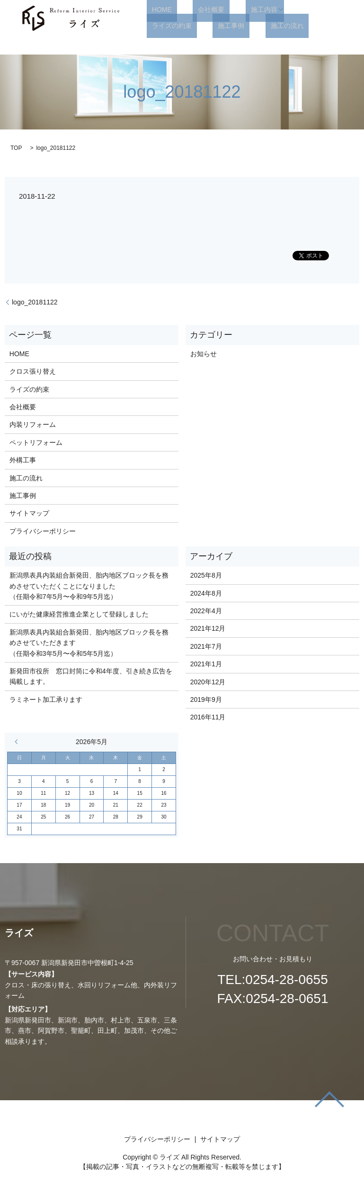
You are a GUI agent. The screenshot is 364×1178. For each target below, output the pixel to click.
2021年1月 (206, 664)
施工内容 (238, 9)
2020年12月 (208, 682)
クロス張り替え (32, 371)
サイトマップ (29, 513)
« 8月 (18, 741)
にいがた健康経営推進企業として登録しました (79, 614)
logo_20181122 (35, 302)
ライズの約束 (294, 9)
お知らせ (203, 354)
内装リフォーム (32, 424)
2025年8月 (206, 575)
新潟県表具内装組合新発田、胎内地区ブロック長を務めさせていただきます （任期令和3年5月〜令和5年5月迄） (89, 642)
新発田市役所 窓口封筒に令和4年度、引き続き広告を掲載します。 (90, 676)
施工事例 (160, 25)
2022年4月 (206, 611)
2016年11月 (208, 717)
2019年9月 (206, 699)
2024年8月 (206, 593)
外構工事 (22, 460)
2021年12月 (208, 628)
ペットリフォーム (35, 442)
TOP (16, 148)
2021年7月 (206, 646)
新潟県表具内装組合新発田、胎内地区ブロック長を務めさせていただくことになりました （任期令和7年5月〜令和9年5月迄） (89, 585)
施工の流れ (205, 25)
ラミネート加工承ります (45, 699)
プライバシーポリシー (42, 531)
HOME (157, 9)
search (245, 25)
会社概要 (195, 9)
